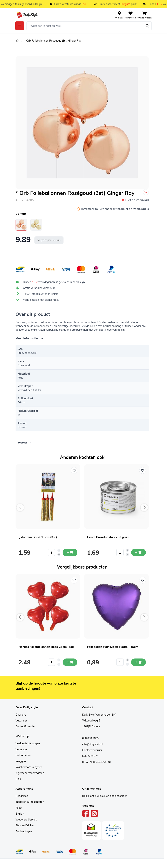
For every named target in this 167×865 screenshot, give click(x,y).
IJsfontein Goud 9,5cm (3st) (38, 537)
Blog (18, 779)
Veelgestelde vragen (28, 743)
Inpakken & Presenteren (30, 801)
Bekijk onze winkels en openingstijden (104, 796)
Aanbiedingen (24, 831)
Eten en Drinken (25, 825)
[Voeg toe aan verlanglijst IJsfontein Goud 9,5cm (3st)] (74, 470)
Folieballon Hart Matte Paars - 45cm (112, 647)
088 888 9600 (90, 738)
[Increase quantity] (58, 550)
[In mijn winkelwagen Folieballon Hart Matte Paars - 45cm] (138, 662)
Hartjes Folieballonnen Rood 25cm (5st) (46, 647)
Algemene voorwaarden (30, 773)
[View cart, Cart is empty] (144, 14)
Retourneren (23, 755)
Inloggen (21, 761)
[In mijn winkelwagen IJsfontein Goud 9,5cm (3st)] (70, 552)
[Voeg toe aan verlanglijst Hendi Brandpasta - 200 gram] (142, 470)
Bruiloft (20, 813)
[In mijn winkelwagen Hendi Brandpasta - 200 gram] (138, 552)
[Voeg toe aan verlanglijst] (146, 192)
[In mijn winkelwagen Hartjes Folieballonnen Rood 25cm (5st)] (70, 662)
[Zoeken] (147, 25)
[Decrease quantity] (58, 554)
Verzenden (22, 749)
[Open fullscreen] (82, 122)
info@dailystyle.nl (92, 744)
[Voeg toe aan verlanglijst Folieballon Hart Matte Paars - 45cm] (142, 580)
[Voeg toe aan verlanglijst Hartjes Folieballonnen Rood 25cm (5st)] (74, 580)
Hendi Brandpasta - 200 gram (108, 537)
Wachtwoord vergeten (29, 767)
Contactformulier (26, 726)
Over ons (21, 714)
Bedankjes (22, 796)
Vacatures (22, 720)
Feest (19, 807)
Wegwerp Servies (26, 819)
